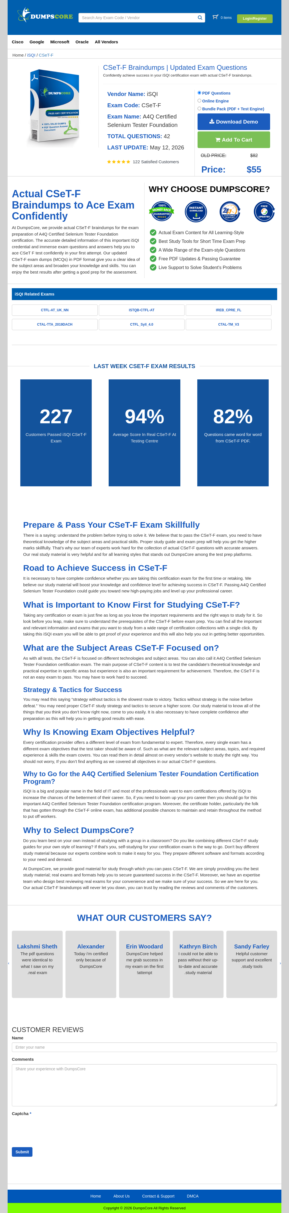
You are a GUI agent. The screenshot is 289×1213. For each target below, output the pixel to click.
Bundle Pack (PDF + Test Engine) (231, 109)
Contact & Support (158, 1196)
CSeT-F (46, 55)
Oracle (82, 41)
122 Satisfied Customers (156, 161)
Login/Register (255, 19)
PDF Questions (214, 93)
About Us (121, 1196)
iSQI (31, 55)
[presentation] (280, 963)
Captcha (21, 1113)
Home (18, 55)
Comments (23, 1059)
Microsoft (59, 41)
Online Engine (213, 101)
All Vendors (106, 41)
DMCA (192, 1196)
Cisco (17, 41)
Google (37, 41)
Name (17, 1037)
